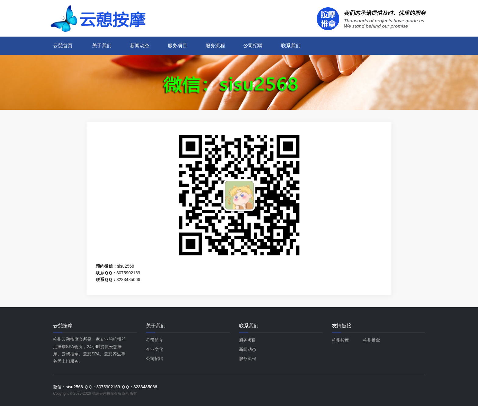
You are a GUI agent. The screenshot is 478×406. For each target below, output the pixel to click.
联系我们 (291, 45)
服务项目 (177, 45)
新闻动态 (139, 45)
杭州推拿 (371, 340)
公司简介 (154, 340)
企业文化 (154, 349)
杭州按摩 (340, 340)
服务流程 (215, 45)
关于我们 (102, 45)
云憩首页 (63, 45)
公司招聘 (253, 45)
